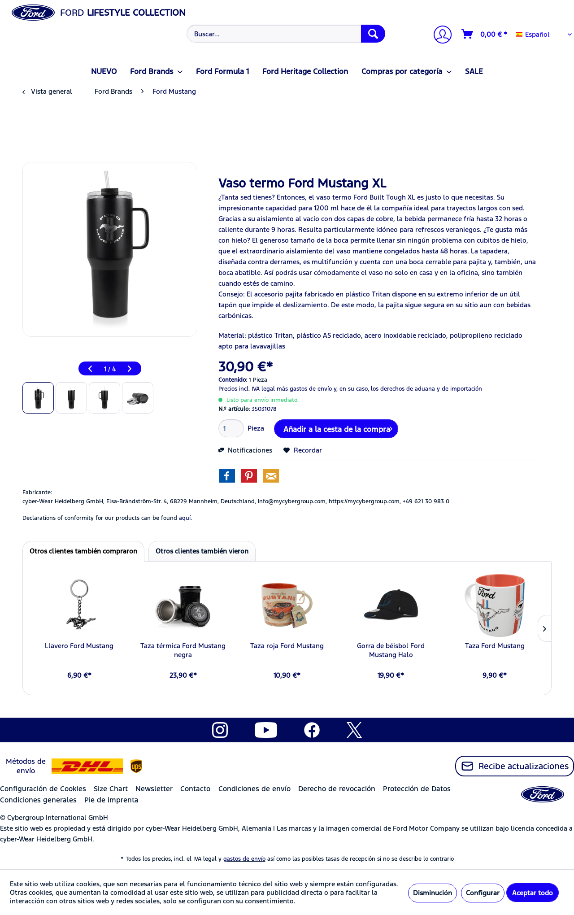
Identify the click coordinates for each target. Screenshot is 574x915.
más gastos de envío (304, 388)
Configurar (483, 893)
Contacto (195, 788)
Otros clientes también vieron (202, 551)
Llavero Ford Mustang (79, 645)
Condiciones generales (38, 800)
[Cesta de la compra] (485, 34)
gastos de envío (244, 859)
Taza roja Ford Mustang (287, 645)
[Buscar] (373, 34)
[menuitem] (284, 34)
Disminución (432, 893)
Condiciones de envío (254, 788)
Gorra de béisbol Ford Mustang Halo (391, 650)
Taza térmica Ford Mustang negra (183, 650)
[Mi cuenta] (439, 36)
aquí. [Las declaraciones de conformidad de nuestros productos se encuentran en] (185, 518)
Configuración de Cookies (43, 788)
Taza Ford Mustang (495, 645)
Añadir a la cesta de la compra (337, 428)
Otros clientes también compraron (83, 551)
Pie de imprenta (111, 800)
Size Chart (111, 788)
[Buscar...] (286, 34)
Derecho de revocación (336, 788)
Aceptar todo (532, 893)
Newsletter (154, 788)
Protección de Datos (417, 788)
